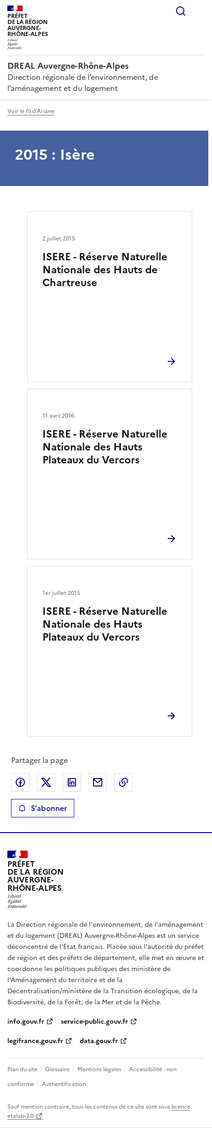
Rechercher (180, 11)
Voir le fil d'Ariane (30, 111)
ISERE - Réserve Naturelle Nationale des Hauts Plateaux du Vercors (104, 447)
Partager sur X (46, 782)
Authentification (64, 1084)
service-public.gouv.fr (94, 1021)
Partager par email (97, 782)
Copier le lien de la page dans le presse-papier (123, 782)
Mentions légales (99, 1069)
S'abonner (42, 808)
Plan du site (22, 1069)
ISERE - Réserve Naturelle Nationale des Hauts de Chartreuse (104, 269)
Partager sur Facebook (20, 782)
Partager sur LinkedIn (72, 782)
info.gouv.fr (25, 1021)
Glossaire (57, 1069)
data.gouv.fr (99, 1041)
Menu (199, 11)
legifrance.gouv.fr (35, 1041)
